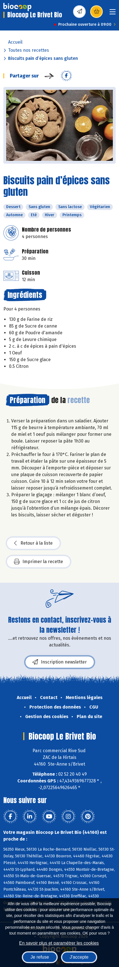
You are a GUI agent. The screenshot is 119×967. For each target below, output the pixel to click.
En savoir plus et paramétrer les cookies (59, 943)
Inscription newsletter (59, 662)
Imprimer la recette (38, 561)
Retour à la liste (33, 543)
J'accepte (79, 957)
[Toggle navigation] (112, 13)
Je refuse (40, 957)
